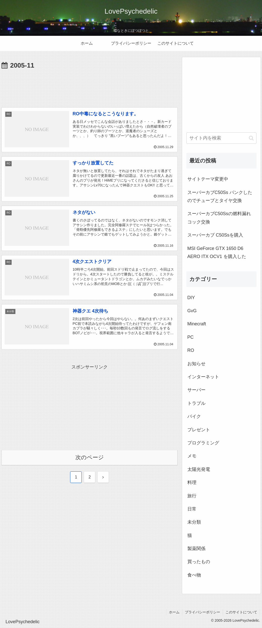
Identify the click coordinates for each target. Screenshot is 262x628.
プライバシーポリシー (202, 612)
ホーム (174, 612)
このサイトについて (241, 612)
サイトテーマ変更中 (207, 179)
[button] (251, 138)
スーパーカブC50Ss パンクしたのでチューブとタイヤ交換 (219, 196)
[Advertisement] (90, 86)
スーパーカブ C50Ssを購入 (215, 235)
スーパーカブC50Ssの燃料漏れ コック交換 (219, 217)
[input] (221, 138)
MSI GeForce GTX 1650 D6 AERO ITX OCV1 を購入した (216, 252)
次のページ (89, 457)
